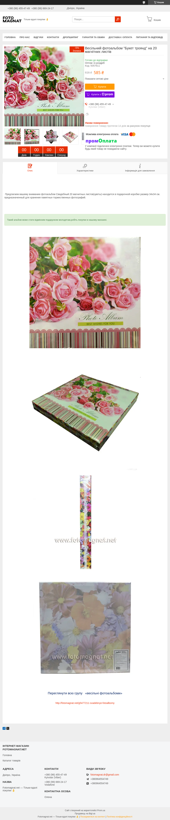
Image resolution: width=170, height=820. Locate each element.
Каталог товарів (11, 760)
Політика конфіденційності (119, 816)
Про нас (24, 37)
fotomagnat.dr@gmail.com (105, 774)
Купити (102, 86)
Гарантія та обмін (93, 37)
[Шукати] (118, 19)
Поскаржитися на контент (92, 816)
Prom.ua (101, 810)
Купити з (102, 94)
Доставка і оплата (120, 37)
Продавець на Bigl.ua (85, 813)
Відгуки (38, 37)
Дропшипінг (70, 37)
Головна (10, 37)
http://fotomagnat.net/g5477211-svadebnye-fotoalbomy (85, 703)
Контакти (53, 37)
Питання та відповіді (149, 37)
